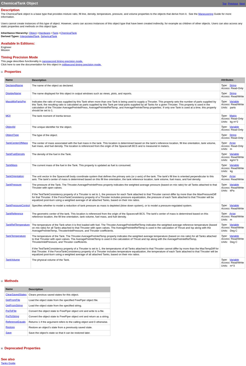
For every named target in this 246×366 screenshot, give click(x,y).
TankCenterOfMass (17, 142)
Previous (233, 3)
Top (224, 3)
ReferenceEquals (15, 321)
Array (232, 142)
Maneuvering (205, 13)
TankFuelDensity (15, 154)
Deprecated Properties (22, 348)
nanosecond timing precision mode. (62, 61)
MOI (8, 115)
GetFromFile (13, 299)
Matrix (233, 115)
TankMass (11, 165)
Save (8, 332)
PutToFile (11, 310)
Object (33, 33)
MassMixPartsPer (16, 101)
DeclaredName (14, 85)
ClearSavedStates (16, 294)
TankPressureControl (18, 205)
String (233, 85)
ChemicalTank (69, 33)
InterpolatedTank (29, 36)
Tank (55, 33)
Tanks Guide (8, 363)
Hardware (44, 33)
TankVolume (13, 259)
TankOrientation (15, 176)
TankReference (14, 213)
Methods (11, 281)
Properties (12, 72)
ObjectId (10, 126)
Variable (234, 101)
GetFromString (14, 305)
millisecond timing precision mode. (81, 64)
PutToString (12, 316)
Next (242, 3)
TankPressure (14, 184)
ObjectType (12, 134)
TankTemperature (16, 235)
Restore (10, 327)
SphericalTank (49, 36)
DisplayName (13, 93)
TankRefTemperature (18, 224)
